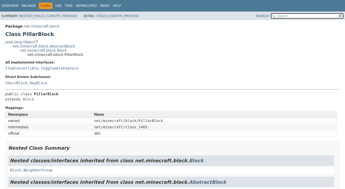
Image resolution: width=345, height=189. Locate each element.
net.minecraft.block (41, 26)
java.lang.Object (20, 42)
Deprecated (86, 6)
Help (117, 6)
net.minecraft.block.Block (43, 50)
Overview (10, 6)
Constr (53, 16)
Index (105, 6)
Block (28, 99)
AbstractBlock (207, 182)
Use (58, 6)
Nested (25, 16)
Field (39, 16)
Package (29, 6)
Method (70, 16)
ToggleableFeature (59, 68)
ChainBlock (16, 83)
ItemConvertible (21, 68)
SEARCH (262, 16)
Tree (69, 6)
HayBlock (38, 83)
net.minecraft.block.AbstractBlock (44, 46)
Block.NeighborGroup (31, 170)
